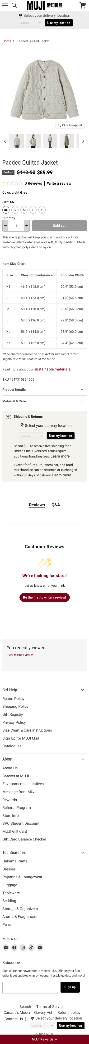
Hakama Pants (14, 861)
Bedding (9, 900)
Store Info (10, 815)
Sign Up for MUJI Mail (20, 738)
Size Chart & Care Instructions (27, 730)
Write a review (59, 183)
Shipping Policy (15, 706)
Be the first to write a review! (44, 597)
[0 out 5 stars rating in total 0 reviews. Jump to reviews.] (22, 183)
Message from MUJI (19, 792)
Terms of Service (50, 1006)
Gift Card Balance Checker (24, 839)
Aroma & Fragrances (19, 916)
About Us (10, 768)
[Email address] (30, 988)
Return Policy (13, 698)
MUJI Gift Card (14, 831)
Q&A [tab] (56, 504)
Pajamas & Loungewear (22, 877)
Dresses (9, 869)
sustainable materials (52, 369)
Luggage (9, 885)
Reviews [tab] (37, 504)
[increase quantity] (26, 225)
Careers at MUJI (15, 776)
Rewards (9, 800)
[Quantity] (16, 225)
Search (25, 1006)
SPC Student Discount (20, 823)
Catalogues (11, 746)
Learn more (60, 456)
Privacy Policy (14, 722)
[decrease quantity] (5, 225)
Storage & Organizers (20, 909)
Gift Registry (12, 714)
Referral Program (16, 807)
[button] (44, 1039)
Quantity (8, 218)
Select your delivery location (44, 15)
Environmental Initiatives (23, 784)
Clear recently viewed (20, 654)
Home (6, 41)
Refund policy (68, 1012)
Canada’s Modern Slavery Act (28, 1012)
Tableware (11, 893)
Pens (6, 924)
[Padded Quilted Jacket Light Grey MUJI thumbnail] (10, 141)
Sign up (70, 987)
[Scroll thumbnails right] (82, 141)
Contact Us (14, 1019)
